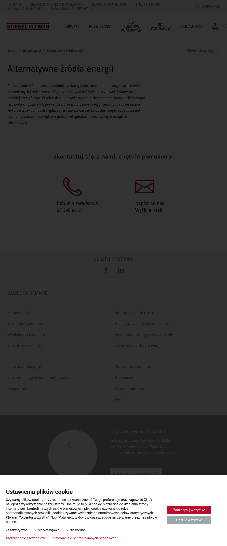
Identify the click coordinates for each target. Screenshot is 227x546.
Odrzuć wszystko (189, 520)
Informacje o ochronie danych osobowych (84, 538)
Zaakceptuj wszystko (189, 510)
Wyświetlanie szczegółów (25, 538)
